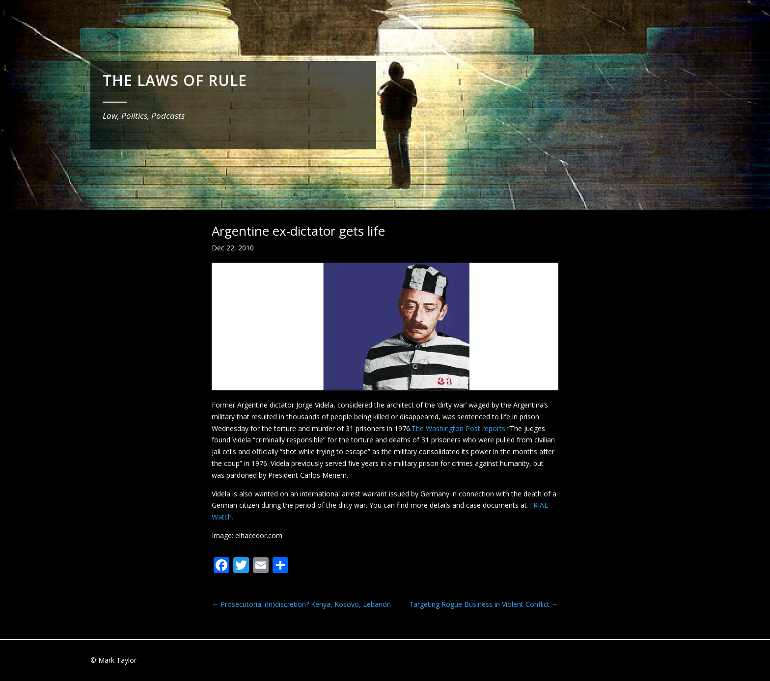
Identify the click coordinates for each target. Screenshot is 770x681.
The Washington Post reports (459, 428)
